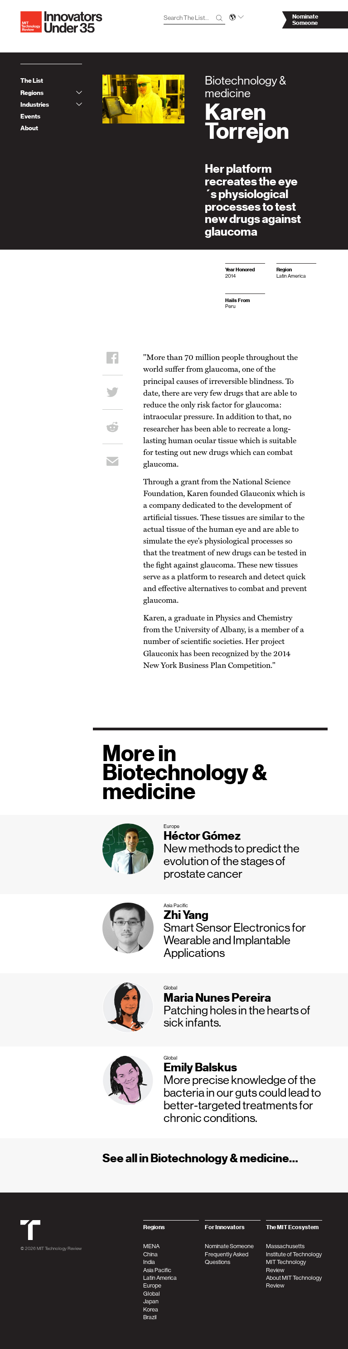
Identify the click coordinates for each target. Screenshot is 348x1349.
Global (151, 1293)
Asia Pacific (157, 1270)
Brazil (150, 1317)
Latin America (160, 1277)
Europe (152, 1285)
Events (30, 116)
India (149, 1262)
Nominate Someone (229, 1246)
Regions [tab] (51, 93)
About (29, 128)
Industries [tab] (51, 104)
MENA (151, 1246)
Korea (150, 1309)
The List (31, 80)
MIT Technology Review (59, 1248)
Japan (151, 1301)
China (150, 1254)
